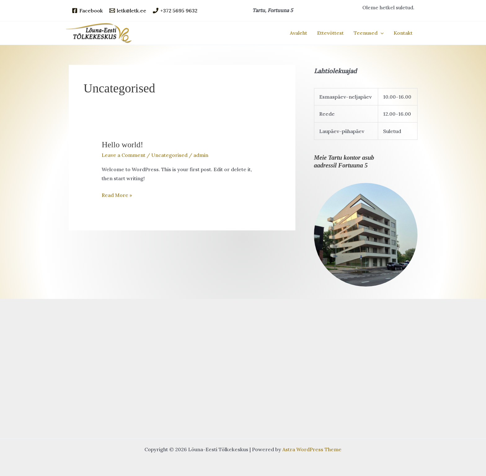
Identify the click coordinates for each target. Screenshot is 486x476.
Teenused (369, 33)
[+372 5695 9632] (175, 10)
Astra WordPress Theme (312, 449)
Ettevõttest (330, 33)
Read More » (117, 195)
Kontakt (403, 33)
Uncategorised (169, 155)
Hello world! (122, 144)
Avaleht (298, 33)
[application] (381, 33)
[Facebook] (87, 10)
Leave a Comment (123, 155)
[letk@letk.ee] (128, 10)
